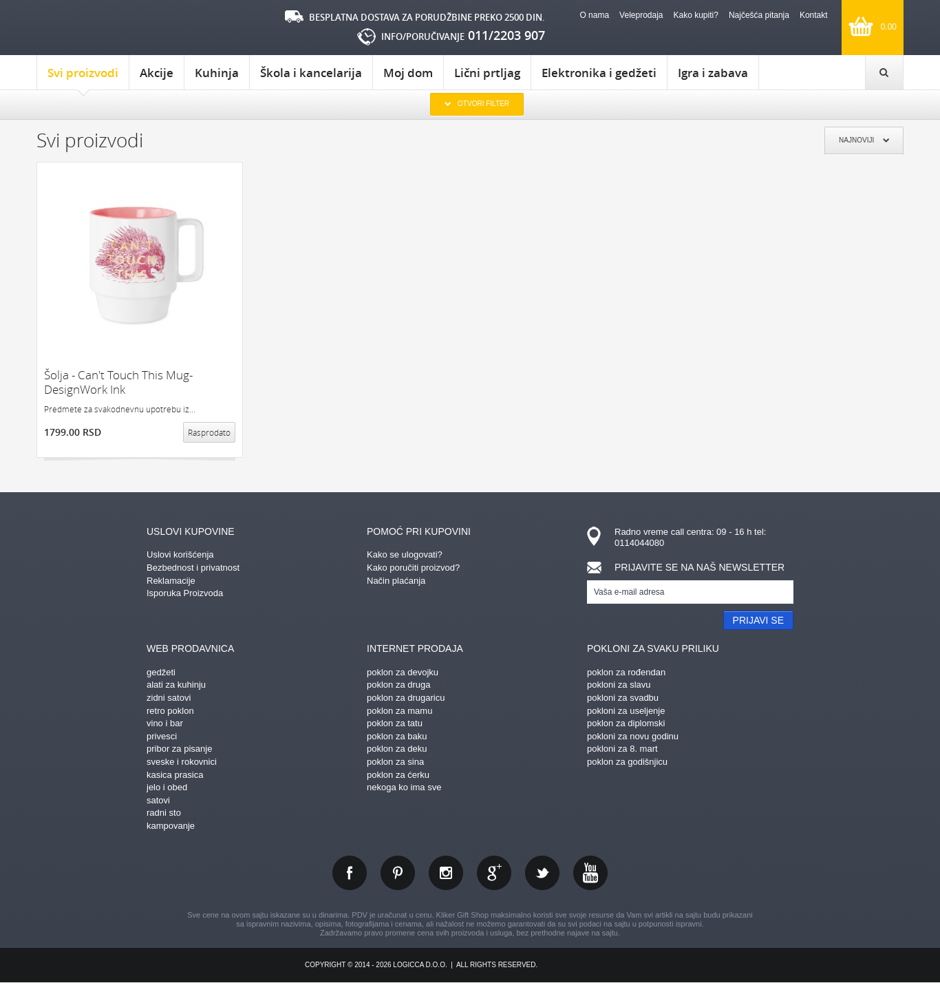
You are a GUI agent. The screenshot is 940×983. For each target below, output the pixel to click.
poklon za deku (397, 748)
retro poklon (170, 711)
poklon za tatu (395, 723)
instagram (446, 873)
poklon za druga (399, 684)
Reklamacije (171, 580)
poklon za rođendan (626, 672)
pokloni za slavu (619, 684)
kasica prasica (175, 775)
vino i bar (165, 723)
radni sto (164, 812)
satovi (158, 800)
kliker (94, 27)
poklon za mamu (399, 711)
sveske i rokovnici (182, 762)
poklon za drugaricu (406, 698)
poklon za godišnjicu (627, 762)
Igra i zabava (713, 73)
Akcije (156, 73)
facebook (349, 873)
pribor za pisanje (179, 748)
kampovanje (171, 826)
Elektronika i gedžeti (599, 73)
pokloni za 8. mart (622, 748)
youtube (590, 873)
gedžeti (161, 672)
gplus (494, 873)
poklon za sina (395, 762)
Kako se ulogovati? (404, 554)
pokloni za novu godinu (633, 736)
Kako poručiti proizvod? (413, 567)
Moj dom (408, 73)
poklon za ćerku (398, 775)
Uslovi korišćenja (180, 554)
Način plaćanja (396, 580)
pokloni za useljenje (626, 711)
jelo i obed (167, 787)
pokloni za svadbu (623, 698)
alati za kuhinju (176, 684)
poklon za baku (397, 736)
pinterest (398, 873)
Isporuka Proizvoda (185, 593)
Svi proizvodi (82, 77)
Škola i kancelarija (311, 73)
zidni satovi (169, 698)
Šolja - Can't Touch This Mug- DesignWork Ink (118, 382)
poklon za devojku (402, 672)
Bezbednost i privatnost (193, 567)
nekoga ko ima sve (404, 787)
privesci (162, 736)
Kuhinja (217, 73)
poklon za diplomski (626, 723)
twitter (542, 873)
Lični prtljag (487, 73)
